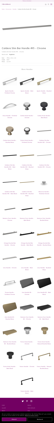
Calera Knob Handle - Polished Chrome (27, 141)
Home (3, 405)
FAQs (29, 410)
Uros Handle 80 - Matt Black (44, 293)
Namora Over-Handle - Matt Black (27, 219)
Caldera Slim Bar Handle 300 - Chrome (44, 141)
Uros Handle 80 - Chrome (27, 293)
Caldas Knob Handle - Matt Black (44, 116)
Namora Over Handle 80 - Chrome (27, 318)
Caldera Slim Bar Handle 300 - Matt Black (9, 167)
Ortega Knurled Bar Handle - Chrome (10, 244)
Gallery (4, 408)
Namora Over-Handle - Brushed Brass (44, 219)
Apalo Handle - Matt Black (27, 92)
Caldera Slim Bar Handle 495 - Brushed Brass (26, 193)
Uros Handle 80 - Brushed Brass (10, 318)
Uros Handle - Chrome (10, 267)
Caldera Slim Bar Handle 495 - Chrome (44, 166)
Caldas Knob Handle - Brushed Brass (10, 141)
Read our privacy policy (31, 415)
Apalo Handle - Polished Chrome (10, 92)
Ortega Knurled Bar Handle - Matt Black (27, 244)
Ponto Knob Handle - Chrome (27, 343)
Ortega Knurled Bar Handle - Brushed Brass (44, 244)
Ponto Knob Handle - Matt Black (9, 367)
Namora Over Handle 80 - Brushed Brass (9, 343)
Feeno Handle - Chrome (27, 366)
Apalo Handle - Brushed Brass (44, 92)
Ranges (29, 405)
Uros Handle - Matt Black (27, 268)
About (3, 410)
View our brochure (27, 0)
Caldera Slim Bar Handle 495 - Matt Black (9, 192)
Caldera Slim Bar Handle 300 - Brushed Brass (27, 167)
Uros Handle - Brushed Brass (44, 268)
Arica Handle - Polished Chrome (10, 116)
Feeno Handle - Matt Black (27, 392)
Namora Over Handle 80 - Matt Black (44, 318)
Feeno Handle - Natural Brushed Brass (44, 367)
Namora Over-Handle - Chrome (10, 219)
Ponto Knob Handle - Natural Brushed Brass (44, 343)
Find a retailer (31, 408)
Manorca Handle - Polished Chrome (44, 192)
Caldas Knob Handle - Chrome (27, 116)
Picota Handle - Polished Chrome (10, 293)
